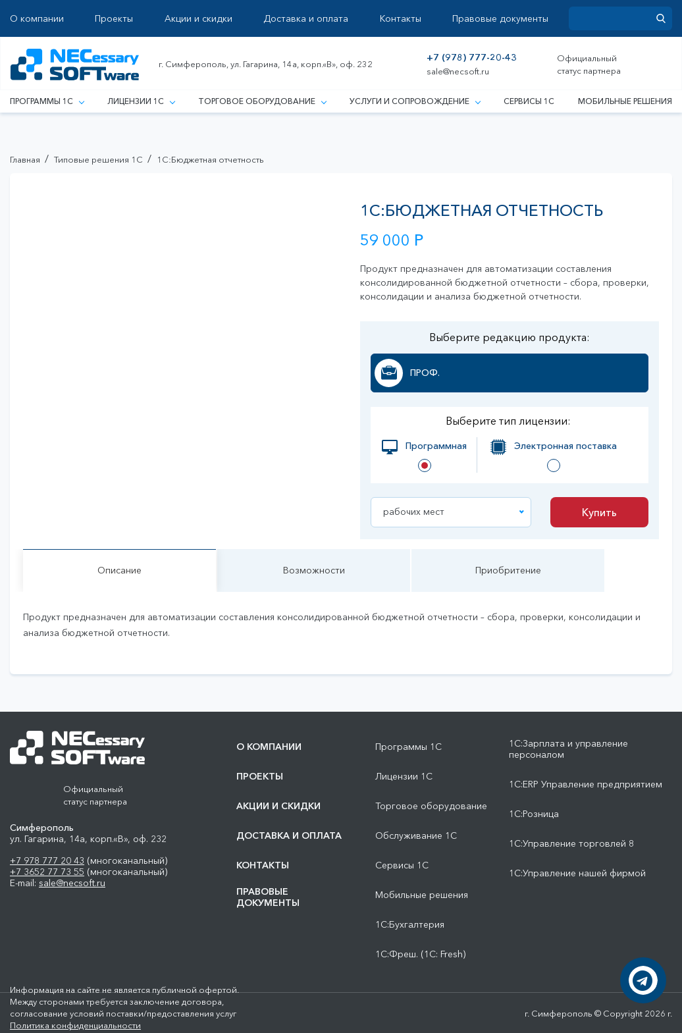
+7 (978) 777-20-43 (472, 57)
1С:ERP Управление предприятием (585, 784)
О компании (37, 18)
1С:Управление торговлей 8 (571, 843)
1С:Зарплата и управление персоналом (568, 749)
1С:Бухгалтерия (409, 924)
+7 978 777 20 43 (47, 860)
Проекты (114, 18)
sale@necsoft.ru (458, 71)
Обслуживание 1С (416, 835)
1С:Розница (534, 814)
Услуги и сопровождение (415, 101)
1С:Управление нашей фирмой (577, 873)
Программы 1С (47, 101)
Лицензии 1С (140, 101)
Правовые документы (500, 18)
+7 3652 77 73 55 (47, 872)
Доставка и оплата (305, 18)
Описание (119, 570)
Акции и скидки (198, 18)
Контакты (400, 18)
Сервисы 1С (529, 101)
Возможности (314, 570)
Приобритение (508, 570)
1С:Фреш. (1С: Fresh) (420, 954)
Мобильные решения (625, 101)
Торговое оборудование (262, 101)
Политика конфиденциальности (75, 1025)
